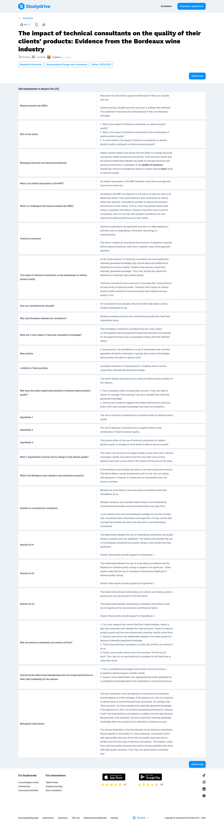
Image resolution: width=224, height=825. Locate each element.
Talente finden (52, 782)
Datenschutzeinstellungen (95, 818)
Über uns (76, 818)
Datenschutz (48, 818)
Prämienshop (24, 786)
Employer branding (54, 786)
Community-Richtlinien (28, 790)
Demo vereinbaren (54, 790)
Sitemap (114, 818)
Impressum (63, 818)
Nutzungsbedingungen (28, 818)
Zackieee (56, 57)
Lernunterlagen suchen (28, 782)
